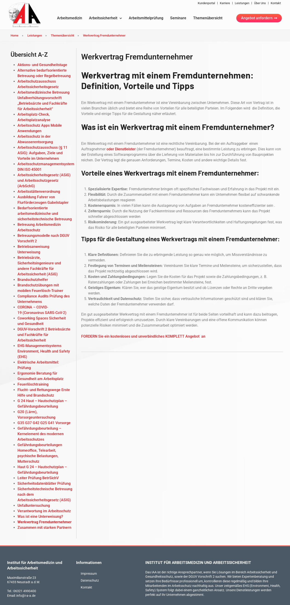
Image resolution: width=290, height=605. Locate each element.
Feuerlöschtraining (33, 384)
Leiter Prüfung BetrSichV (38, 478)
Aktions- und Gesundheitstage (42, 65)
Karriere (225, 3)
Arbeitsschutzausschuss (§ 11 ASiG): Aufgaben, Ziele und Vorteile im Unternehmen (42, 153)
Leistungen (242, 3)
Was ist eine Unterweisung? (40, 516)
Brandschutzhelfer (32, 279)
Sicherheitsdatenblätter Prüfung (44, 483)
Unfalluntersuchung (33, 505)
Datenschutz (90, 580)
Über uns (260, 3)
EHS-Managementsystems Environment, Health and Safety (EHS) (43, 351)
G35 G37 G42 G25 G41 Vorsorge (44, 423)
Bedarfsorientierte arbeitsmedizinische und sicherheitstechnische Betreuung (44, 213)
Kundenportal (206, 3)
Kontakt (276, 3)
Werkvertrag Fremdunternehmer (44, 522)
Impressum (89, 573)
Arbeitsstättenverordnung (38, 191)
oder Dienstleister (121, 149)
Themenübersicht (207, 18)
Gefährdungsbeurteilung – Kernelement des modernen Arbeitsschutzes (40, 434)
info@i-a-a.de (25, 595)
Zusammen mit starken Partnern (44, 527)
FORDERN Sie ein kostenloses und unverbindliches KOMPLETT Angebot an (143, 336)
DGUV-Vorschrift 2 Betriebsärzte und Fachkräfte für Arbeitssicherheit (43, 334)
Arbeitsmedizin (69, 18)
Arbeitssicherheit (105, 18)
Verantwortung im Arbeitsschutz (44, 511)
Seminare (178, 18)
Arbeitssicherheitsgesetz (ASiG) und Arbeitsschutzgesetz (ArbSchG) (44, 180)
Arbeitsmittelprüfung (146, 18)
